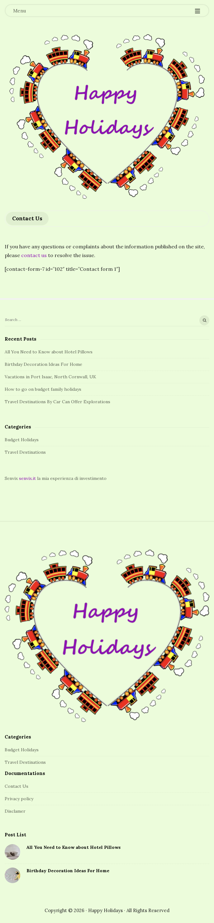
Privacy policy (19, 798)
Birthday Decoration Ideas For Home (43, 364)
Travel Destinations (25, 452)
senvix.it (27, 478)
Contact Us (16, 786)
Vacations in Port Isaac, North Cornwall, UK (50, 377)
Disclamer (15, 811)
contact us (34, 255)
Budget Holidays (22, 439)
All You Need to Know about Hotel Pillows (49, 352)
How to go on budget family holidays (43, 389)
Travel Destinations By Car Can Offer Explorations (57, 401)
